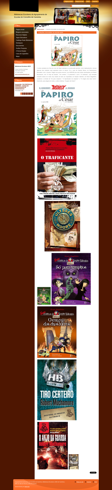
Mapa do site (80, 482)
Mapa (17, 56)
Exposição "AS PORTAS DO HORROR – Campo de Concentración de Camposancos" (23, 86)
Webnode (27, 486)
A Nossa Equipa (21, 51)
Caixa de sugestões (22, 53)
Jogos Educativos (21, 37)
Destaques (19, 43)
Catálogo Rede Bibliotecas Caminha (24, 40)
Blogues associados (22, 32)
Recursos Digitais (21, 35)
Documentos (20, 45)
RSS (96, 482)
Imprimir (89, 482)
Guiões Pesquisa (21, 48)
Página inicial (20, 29)
